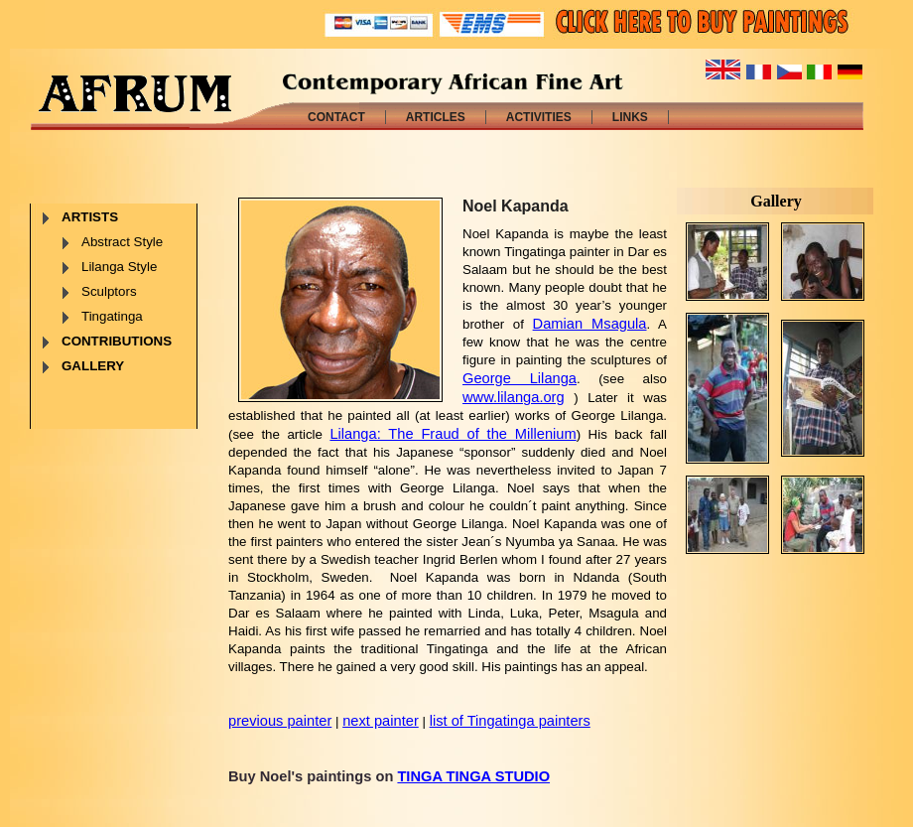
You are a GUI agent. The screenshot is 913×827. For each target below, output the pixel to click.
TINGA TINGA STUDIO (473, 776)
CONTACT (336, 117)
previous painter (279, 721)
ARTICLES (435, 117)
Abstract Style (122, 241)
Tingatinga (112, 316)
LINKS (630, 117)
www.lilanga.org (513, 397)
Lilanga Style (119, 266)
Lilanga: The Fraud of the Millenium (452, 434)
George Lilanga (519, 378)
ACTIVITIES (539, 117)
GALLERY (93, 365)
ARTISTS (90, 216)
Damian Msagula (590, 324)
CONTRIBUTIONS (117, 341)
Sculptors (109, 291)
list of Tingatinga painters (510, 721)
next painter (380, 721)
